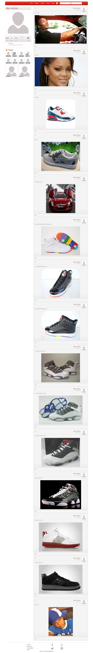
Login (84, 3)
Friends (9, 50)
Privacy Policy (29, 646)
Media (53, 3)
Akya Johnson (76, 8)
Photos (11, 40)
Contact (28, 649)
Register (37, 3)
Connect (42, 3)
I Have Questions (30, 648)
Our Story (28, 644)
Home (31, 3)
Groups (48, 3)
